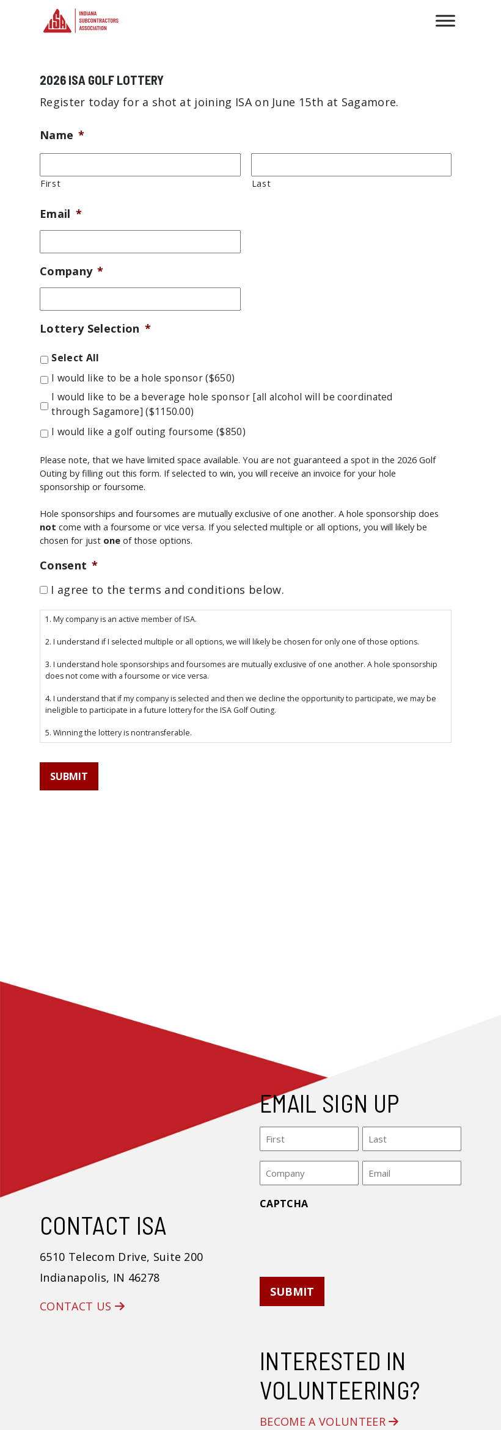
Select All (75, 357)
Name (62, 135)
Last (261, 183)
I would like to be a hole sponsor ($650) (143, 378)
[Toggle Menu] (445, 20)
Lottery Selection (95, 329)
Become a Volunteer (329, 1421)
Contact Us (82, 1306)
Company (72, 271)
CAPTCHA (284, 1203)
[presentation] (352, 1239)
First (50, 183)
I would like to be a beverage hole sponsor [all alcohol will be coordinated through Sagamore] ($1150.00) (221, 404)
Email (61, 214)
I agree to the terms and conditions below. (167, 589)
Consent (69, 565)
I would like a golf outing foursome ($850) (148, 431)
